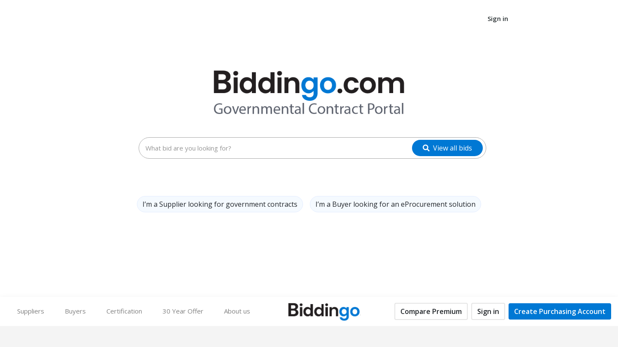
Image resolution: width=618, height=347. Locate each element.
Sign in (498, 18)
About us (237, 311)
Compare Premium (431, 311)
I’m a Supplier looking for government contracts (219, 204)
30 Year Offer (183, 311)
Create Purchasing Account (560, 311)
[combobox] (312, 148)
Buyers (80, 310)
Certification (124, 311)
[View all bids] (447, 148)
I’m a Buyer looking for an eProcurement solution (395, 204)
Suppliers (30, 311)
